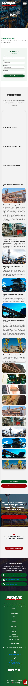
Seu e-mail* (14, 66)
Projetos (14, 629)
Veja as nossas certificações (14, 548)
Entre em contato (14, 517)
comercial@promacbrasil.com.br (15, 654)
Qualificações (14, 626)
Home (13, 616)
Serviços (14, 624)
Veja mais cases (14, 481)
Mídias (14, 631)
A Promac (14, 618)
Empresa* (14, 57)
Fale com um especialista (14, 485)
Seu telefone (14, 71)
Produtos (14, 621)
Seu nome (14, 61)
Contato (14, 634)
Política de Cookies (14, 639)
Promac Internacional (14, 636)
